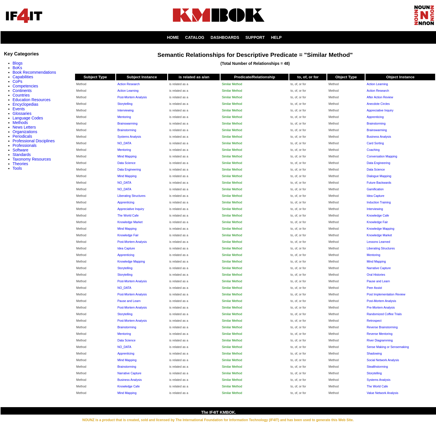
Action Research (128, 84)
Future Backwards (379, 182)
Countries (21, 95)
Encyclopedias (25, 104)
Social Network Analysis (383, 360)
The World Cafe (127, 215)
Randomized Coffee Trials (384, 314)
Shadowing (374, 353)
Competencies (25, 86)
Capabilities (23, 77)
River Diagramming (380, 340)
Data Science (126, 163)
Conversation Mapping (382, 156)
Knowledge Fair (377, 222)
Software (20, 150)
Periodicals (22, 136)
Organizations (25, 131)
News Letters (24, 127)
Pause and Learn (378, 281)
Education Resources (32, 99)
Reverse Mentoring (379, 333)
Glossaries (22, 113)
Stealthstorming (377, 366)
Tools (17, 168)
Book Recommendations (34, 72)
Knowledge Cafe (378, 215)
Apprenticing (375, 117)
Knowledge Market (129, 222)
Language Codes (28, 118)
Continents (22, 90)
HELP (276, 37)
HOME (173, 37)
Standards (22, 154)
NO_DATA (124, 143)
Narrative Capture (379, 268)
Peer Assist (374, 287)
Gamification (375, 189)
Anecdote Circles (378, 103)
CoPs (17, 81)
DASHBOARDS (225, 37)
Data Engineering (378, 163)
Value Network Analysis (382, 393)
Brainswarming (127, 123)
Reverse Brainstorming (382, 327)
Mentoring (124, 117)
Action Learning (377, 84)
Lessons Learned (378, 241)
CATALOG (194, 37)
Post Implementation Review (386, 294)
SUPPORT (255, 37)
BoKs (17, 67)
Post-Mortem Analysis (132, 97)
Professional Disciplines (34, 141)
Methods (20, 122)
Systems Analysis (129, 136)
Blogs (18, 63)
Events (19, 109)
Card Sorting (375, 143)
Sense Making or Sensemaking (388, 347)
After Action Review (380, 97)
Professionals (25, 145)
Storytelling (124, 103)
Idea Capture (375, 195)
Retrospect (374, 320)
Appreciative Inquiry (380, 110)
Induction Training (379, 202)
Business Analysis (379, 136)
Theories (20, 163)
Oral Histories (376, 274)
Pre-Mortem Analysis (381, 307)
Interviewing (125, 110)
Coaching (373, 149)
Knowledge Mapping (380, 228)
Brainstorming (376, 123)
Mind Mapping (126, 156)
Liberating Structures (131, 195)
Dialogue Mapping (379, 176)
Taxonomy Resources (32, 159)
